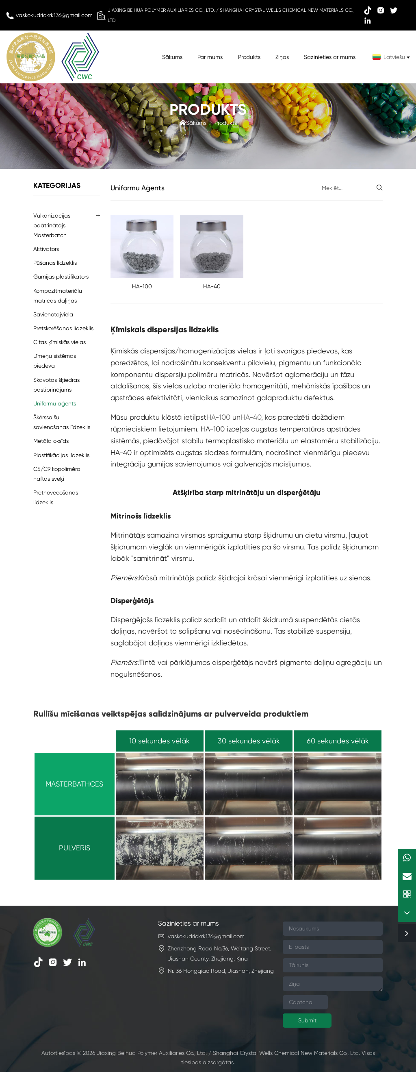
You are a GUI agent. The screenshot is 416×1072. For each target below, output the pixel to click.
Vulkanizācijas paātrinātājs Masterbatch (51, 225)
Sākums (172, 57)
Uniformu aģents (54, 403)
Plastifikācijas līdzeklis (61, 455)
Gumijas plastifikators (61, 276)
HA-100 (142, 286)
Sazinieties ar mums (329, 57)
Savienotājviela (53, 314)
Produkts (249, 57)
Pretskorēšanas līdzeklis (63, 328)
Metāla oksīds (51, 441)
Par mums (210, 57)
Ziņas (282, 57)
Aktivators (46, 249)
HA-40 (212, 286)
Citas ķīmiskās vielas (59, 342)
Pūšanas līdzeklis (55, 262)
